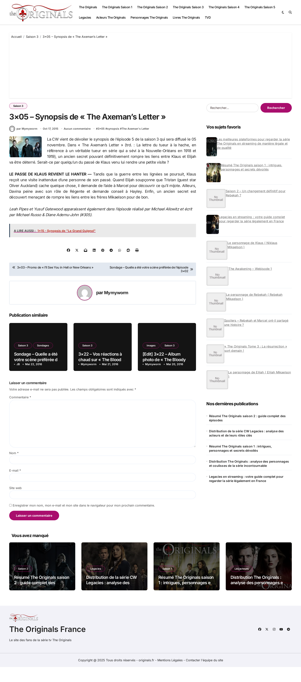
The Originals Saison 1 (117, 7)
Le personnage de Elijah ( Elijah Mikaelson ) (259, 374)
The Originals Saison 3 (188, 7)
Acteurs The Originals (111, 17)
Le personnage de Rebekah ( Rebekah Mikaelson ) (254, 297)
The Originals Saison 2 (152, 7)
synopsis (114, 143)
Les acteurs (242, 583)
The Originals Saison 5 (259, 7)
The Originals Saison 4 (223, 7)
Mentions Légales (170, 675)
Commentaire (20, 412)
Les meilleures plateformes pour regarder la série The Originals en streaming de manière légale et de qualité (253, 143)
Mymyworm (116, 307)
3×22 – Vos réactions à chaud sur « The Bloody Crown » (101, 374)
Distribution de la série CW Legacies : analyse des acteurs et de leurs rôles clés (246, 433)
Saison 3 (18, 105)
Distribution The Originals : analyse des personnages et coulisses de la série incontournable (249, 464)
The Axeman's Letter (136, 143)
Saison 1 (167, 583)
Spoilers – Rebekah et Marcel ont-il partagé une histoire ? (256, 323)
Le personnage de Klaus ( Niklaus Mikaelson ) (252, 245)
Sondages (43, 360)
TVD (208, 17)
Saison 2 (23, 583)
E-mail (15, 485)
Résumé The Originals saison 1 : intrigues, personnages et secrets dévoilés (251, 167)
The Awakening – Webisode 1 (250, 269)
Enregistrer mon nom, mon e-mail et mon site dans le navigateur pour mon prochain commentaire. (84, 520)
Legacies (85, 17)
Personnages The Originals (149, 17)
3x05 (101, 143)
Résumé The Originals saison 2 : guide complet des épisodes (247, 418)
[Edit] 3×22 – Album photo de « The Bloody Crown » (164, 374)
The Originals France (47, 644)
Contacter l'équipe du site (204, 675)
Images (151, 360)
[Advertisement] (150, 67)
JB (18, 379)
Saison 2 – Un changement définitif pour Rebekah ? (255, 193)
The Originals (88, 7)
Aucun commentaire (77, 143)
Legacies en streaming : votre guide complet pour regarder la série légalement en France (252, 219)
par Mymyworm (23, 143)
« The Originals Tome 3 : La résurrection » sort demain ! (255, 348)
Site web (15, 503)
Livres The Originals (186, 17)
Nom (14, 468)
